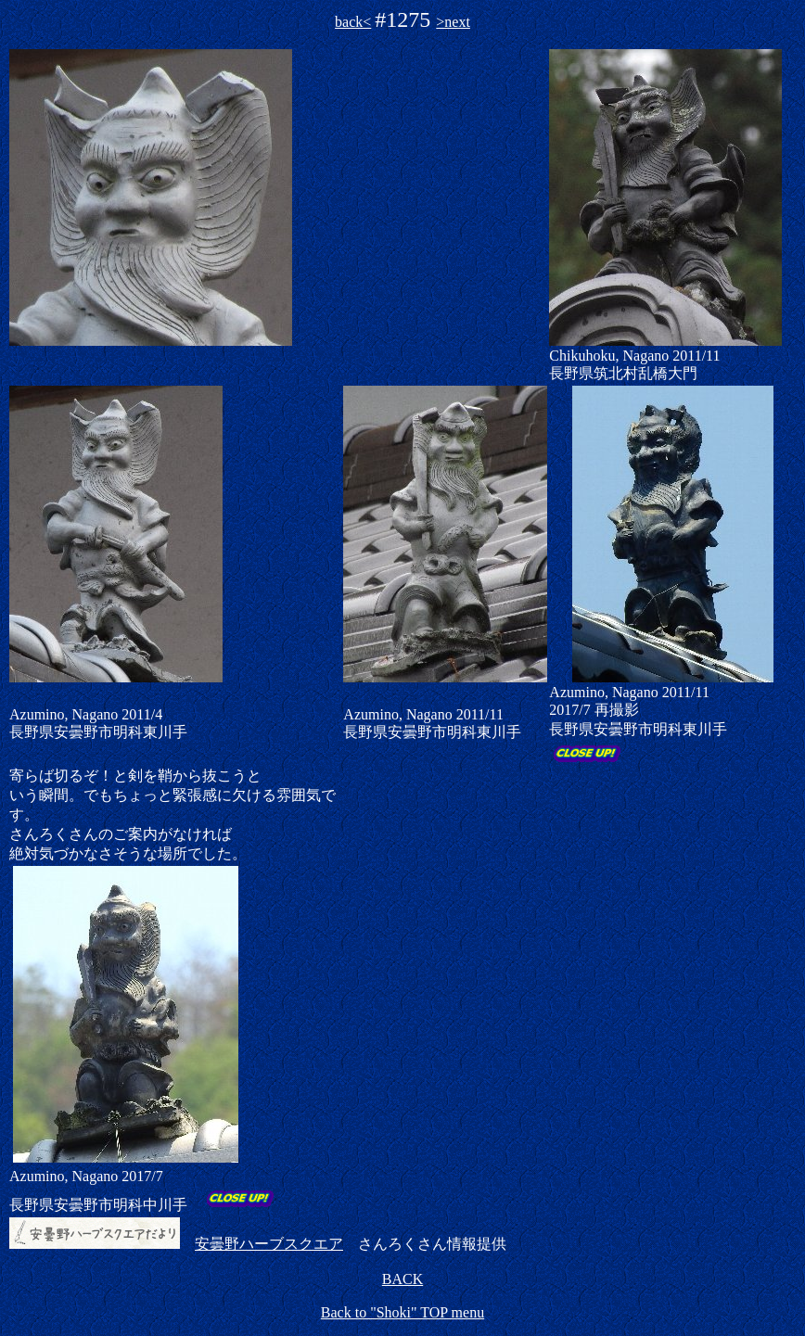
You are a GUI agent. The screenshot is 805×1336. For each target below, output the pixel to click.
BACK (402, 1279)
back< (353, 22)
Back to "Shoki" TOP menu (402, 1312)
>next (453, 22)
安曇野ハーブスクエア (269, 1244)
